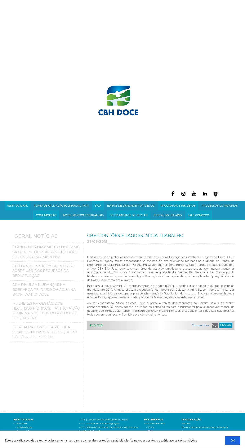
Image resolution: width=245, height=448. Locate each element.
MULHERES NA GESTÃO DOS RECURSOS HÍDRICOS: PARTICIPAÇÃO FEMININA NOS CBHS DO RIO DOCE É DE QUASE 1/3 (46, 310)
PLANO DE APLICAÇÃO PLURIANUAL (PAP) (61, 205)
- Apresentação (23, 427)
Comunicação (46, 215)
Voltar (96, 325)
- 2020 (150, 427)
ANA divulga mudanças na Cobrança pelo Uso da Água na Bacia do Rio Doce (44, 290)
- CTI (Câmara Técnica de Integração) (99, 423)
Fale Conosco (198, 215)
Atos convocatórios (154, 423)
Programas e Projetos (178, 205)
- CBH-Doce (20, 423)
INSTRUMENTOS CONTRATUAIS (83, 215)
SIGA (98, 205)
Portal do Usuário (168, 215)
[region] (122, 439)
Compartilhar (200, 325)
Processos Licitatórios (220, 205)
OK (232, 440)
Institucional (17, 205)
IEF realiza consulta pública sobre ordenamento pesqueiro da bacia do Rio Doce (44, 332)
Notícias (185, 423)
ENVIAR (225, 325)
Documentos (153, 419)
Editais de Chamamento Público (130, 205)
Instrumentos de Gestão (128, 215)
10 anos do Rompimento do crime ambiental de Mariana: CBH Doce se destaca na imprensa (45, 252)
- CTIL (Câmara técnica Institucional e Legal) (103, 419)
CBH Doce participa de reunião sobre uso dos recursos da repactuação (43, 271)
